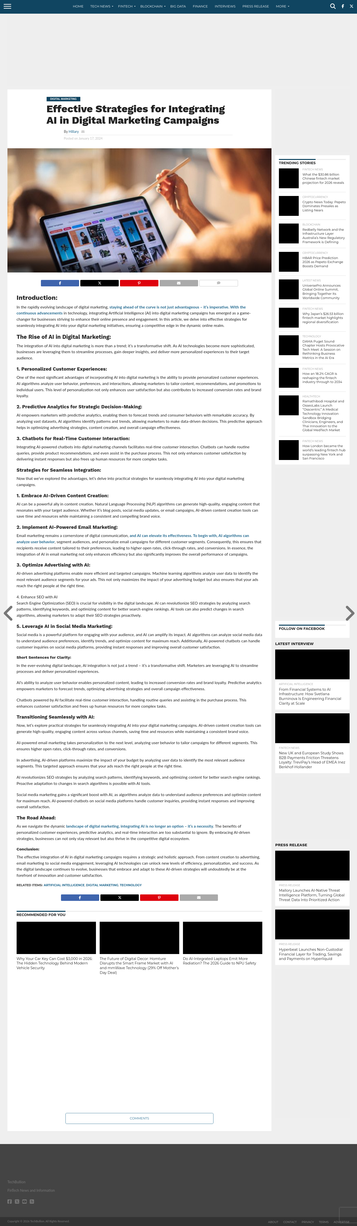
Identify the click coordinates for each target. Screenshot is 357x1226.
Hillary (74, 131)
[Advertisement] (178, 51)
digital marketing (102, 885)
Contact (290, 1222)
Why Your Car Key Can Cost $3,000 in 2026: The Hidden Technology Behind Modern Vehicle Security (54, 963)
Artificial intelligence (64, 885)
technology (131, 885)
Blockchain (151, 6)
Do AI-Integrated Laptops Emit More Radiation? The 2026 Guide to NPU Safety (219, 961)
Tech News (100, 6)
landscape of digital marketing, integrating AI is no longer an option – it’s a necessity (139, 826)
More (281, 6)
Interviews (225, 6)
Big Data (178, 6)
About (273, 1222)
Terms (324, 1222)
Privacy (308, 1222)
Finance (200, 6)
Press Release (255, 6)
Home (78, 6)
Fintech (125, 6)
